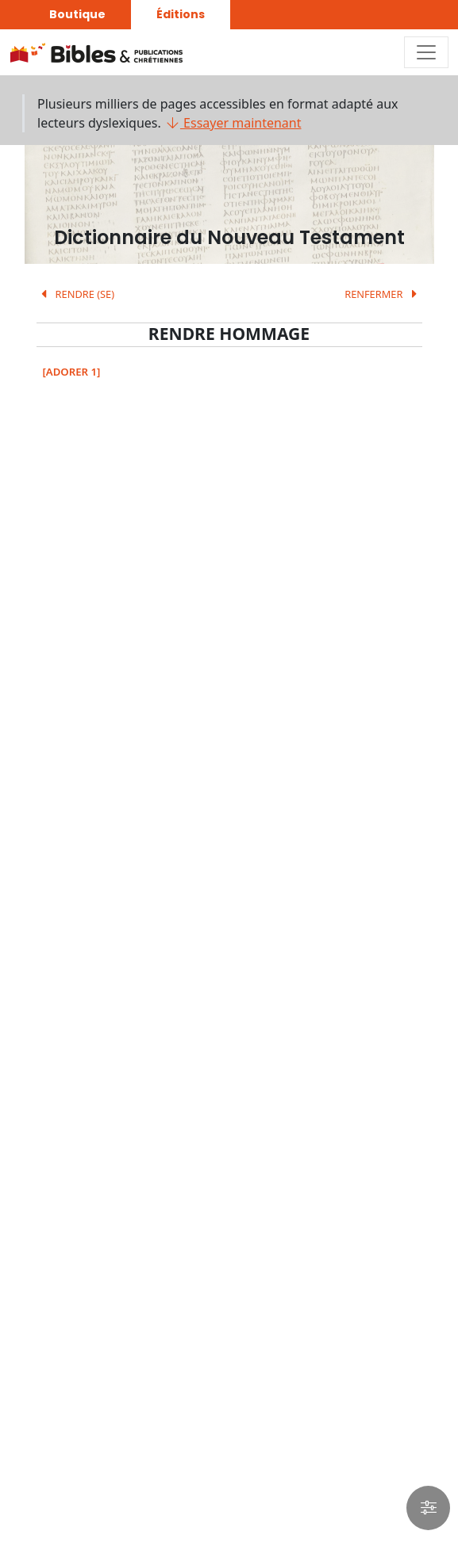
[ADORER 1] (72, 372)
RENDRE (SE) (76, 294)
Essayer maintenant (233, 123)
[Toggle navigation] (426, 52)
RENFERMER (382, 294)
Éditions (180, 14)
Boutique (77, 14)
